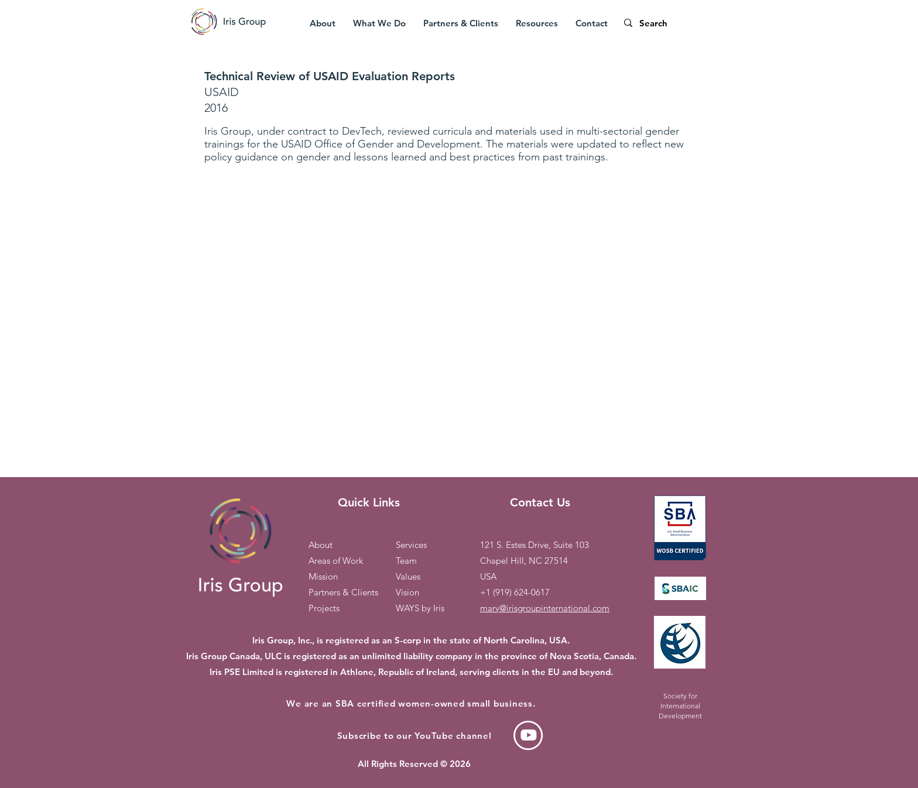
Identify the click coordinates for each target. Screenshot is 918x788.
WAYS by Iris (420, 608)
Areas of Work (336, 560)
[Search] (677, 22)
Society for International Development (680, 705)
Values (408, 576)
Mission (323, 576)
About (321, 544)
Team (406, 560)
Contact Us (540, 502)
